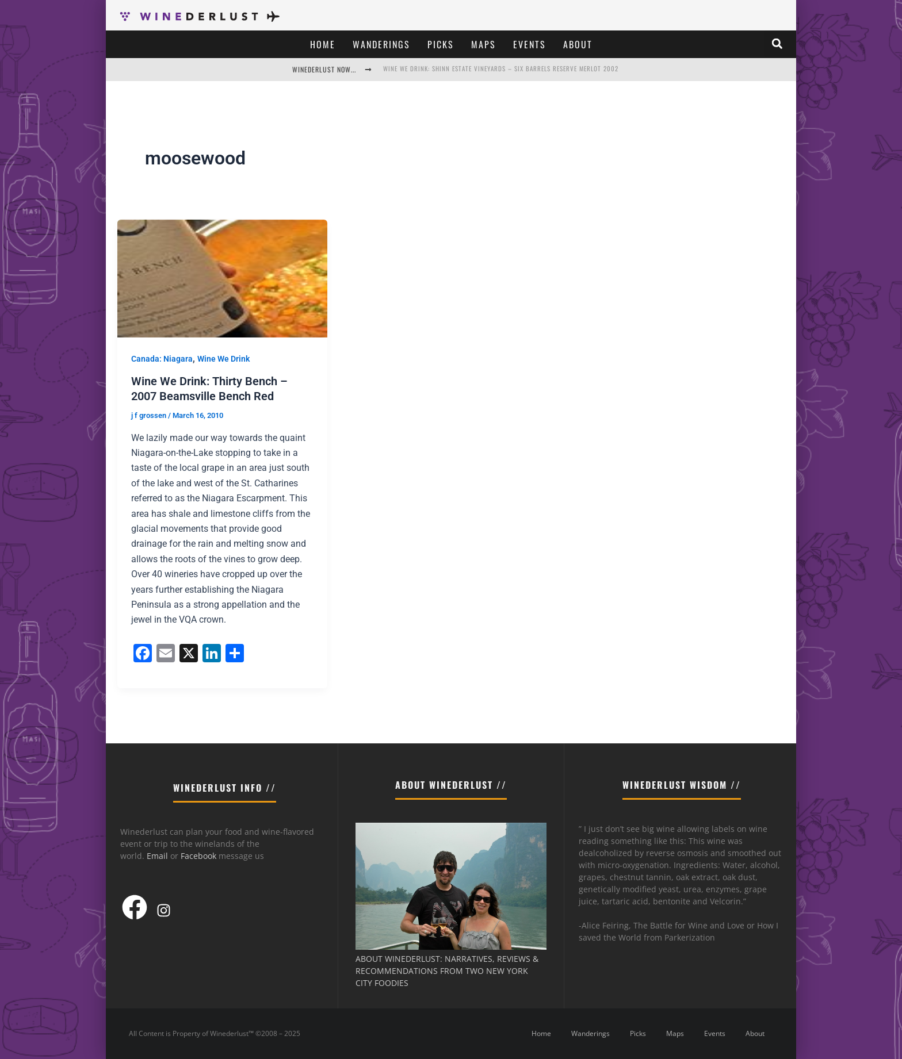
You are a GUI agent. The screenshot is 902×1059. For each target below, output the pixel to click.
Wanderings (381, 44)
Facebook (198, 855)
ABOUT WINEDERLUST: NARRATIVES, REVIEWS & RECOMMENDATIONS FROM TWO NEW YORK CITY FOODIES (447, 970)
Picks (440, 44)
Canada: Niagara (162, 358)
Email (157, 855)
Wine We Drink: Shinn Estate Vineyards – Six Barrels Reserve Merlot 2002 (500, 68)
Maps (483, 44)
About (578, 44)
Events (529, 44)
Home (322, 44)
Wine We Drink (223, 358)
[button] (777, 43)
